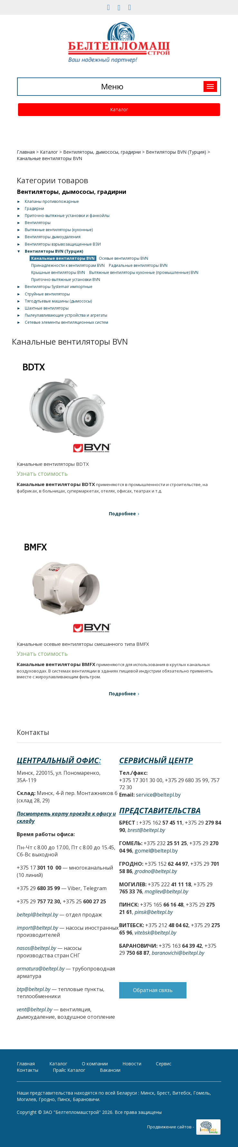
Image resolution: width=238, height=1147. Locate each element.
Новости (131, 1064)
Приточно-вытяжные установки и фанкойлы (67, 215)
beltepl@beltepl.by (37, 914)
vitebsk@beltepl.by (155, 932)
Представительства (160, 810)
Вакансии (110, 1070)
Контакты (27, 1070)
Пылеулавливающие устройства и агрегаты (66, 315)
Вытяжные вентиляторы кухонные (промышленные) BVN (143, 272)
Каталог (119, 109)
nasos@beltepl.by (36, 948)
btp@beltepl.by (33, 989)
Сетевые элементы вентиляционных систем (66, 322)
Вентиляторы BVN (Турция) (176, 152)
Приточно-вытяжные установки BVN (65, 279)
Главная (26, 152)
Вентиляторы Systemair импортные (58, 286)
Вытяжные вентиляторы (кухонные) (59, 229)
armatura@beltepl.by (40, 968)
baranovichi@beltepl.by (178, 952)
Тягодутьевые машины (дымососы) (58, 301)
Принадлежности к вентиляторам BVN (68, 265)
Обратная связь (153, 990)
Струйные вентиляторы (47, 294)
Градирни (34, 208)
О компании (95, 1064)
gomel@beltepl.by (156, 850)
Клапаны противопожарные (52, 201)
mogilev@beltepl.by (166, 891)
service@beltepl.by (158, 794)
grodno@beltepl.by (156, 871)
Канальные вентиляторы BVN (63, 258)
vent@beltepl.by (34, 1009)
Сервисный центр (156, 760)
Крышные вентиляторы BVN (58, 272)
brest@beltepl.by (146, 830)
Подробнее (122, 513)
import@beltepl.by (37, 927)
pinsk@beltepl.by (154, 912)
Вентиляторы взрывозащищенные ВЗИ (63, 244)
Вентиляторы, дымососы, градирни (102, 152)
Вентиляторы (38, 222)
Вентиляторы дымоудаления (53, 236)
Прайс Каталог (69, 1070)
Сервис (163, 1064)
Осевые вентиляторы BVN (123, 258)
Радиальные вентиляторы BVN (138, 265)
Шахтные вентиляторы (47, 308)
